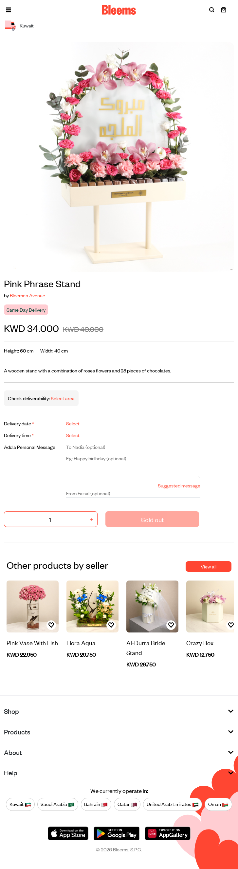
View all (208, 566)
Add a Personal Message (29, 446)
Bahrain (96, 804)
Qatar (127, 804)
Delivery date (19, 423)
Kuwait (20, 804)
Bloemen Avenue (27, 295)
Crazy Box (199, 642)
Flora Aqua (81, 642)
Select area (62, 398)
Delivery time (19, 435)
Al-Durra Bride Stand (145, 647)
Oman (218, 804)
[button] (8, 10)
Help (10, 772)
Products (17, 731)
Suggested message (179, 485)
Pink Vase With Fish (32, 642)
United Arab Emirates (173, 804)
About (13, 752)
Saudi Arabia (58, 804)
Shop (11, 711)
